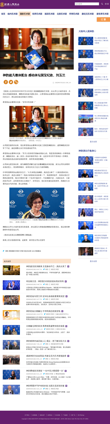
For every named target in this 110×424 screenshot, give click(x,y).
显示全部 (93, 142)
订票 (103, 19)
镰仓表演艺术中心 (62, 314)
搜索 (107, 4)
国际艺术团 (25, 14)
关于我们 (27, 415)
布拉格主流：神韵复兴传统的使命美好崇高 (45, 281)
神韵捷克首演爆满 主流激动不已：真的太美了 (46, 266)
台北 (59, 138)
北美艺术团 (62, 14)
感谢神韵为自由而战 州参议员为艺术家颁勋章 (46, 356)
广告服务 (65, 415)
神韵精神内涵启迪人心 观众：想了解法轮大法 (46, 341)
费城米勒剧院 (60, 374)
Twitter (11, 82)
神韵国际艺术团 (14, 251)
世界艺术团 (37, 14)
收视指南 (34, 415)
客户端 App (81, 415)
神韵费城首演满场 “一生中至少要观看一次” (45, 371)
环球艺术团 (74, 14)
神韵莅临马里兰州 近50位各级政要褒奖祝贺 (45, 296)
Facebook (6, 82)
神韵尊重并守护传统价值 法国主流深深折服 (45, 386)
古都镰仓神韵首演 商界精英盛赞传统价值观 (45, 326)
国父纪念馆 (13, 140)
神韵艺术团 (55, 269)
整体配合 (43, 164)
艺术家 (30, 164)
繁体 (16, 82)
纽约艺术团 (12, 14)
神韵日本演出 (61, 329)
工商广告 (73, 415)
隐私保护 (42, 415)
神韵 (38, 91)
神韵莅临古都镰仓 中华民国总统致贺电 (43, 311)
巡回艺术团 (49, 14)
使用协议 (50, 415)
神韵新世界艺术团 (57, 344)
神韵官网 (20, 235)
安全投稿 (57, 415)
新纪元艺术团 (88, 14)
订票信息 (27, 235)
